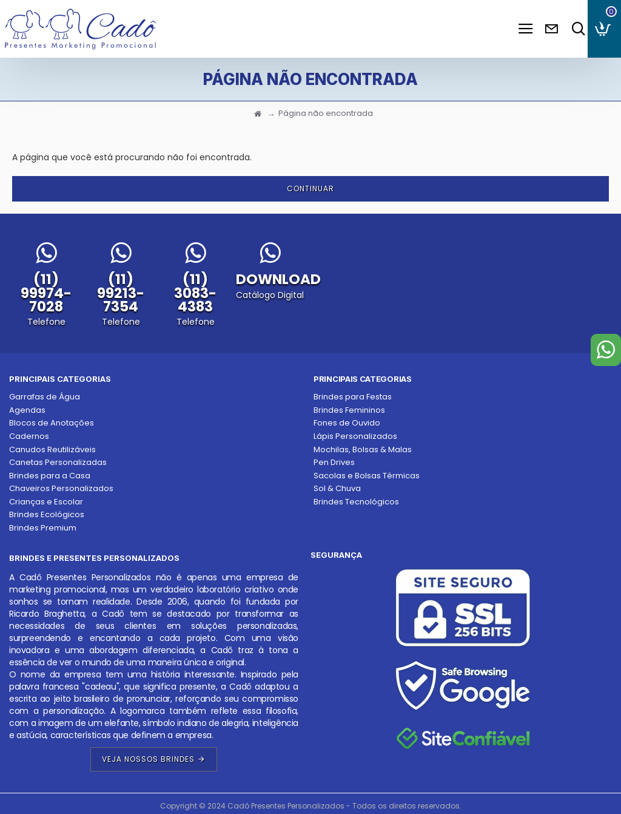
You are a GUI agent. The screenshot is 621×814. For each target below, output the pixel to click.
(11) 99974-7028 (46, 293)
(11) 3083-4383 (195, 293)
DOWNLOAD (278, 279)
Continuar (310, 188)
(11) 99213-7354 (120, 293)
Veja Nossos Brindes (148, 759)
